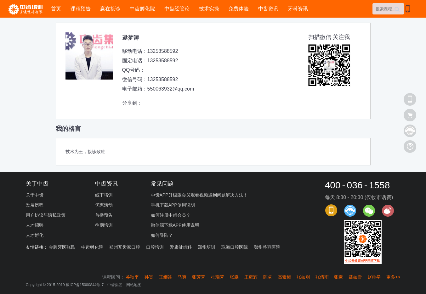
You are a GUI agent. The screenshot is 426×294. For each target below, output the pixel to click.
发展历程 (34, 205)
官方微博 (388, 210)
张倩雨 (322, 277)
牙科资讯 (298, 8)
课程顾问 (350, 210)
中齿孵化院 (142, 8)
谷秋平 (132, 277)
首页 (56, 8)
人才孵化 (34, 235)
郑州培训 (206, 247)
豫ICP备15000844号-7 (85, 285)
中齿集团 (114, 285)
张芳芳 (198, 277)
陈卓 (267, 277)
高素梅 (284, 277)
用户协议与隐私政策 (45, 215)
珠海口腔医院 (234, 247)
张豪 (338, 277)
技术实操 (209, 8)
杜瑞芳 (217, 277)
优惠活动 (104, 205)
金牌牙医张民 (62, 247)
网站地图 (133, 285)
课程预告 (81, 8)
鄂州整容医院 (267, 247)
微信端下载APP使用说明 (175, 225)
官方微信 (369, 210)
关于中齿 (34, 194)
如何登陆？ (162, 235)
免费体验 (239, 8)
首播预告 (104, 215)
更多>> (393, 277)
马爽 (182, 277)
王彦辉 (251, 277)
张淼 (234, 277)
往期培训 (104, 225)
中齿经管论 (177, 8)
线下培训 (104, 194)
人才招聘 (34, 225)
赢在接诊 (110, 8)
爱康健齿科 (181, 247)
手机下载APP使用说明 (173, 205)
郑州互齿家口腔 (124, 247)
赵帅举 (374, 277)
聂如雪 (355, 277)
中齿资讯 (268, 8)
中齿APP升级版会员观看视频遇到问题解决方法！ (199, 194)
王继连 (165, 277)
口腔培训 (155, 247)
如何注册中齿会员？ (170, 215)
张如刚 (303, 277)
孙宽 (149, 277)
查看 (410, 115)
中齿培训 (27, 9)
